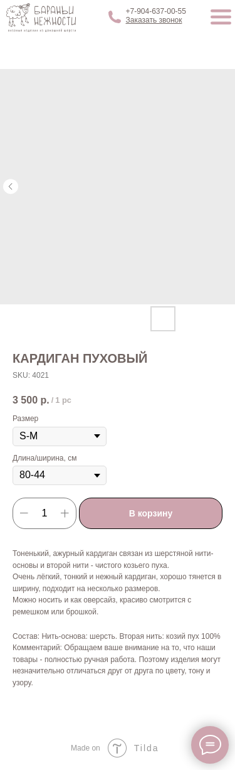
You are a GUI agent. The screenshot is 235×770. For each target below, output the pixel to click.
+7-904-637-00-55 (156, 11)
